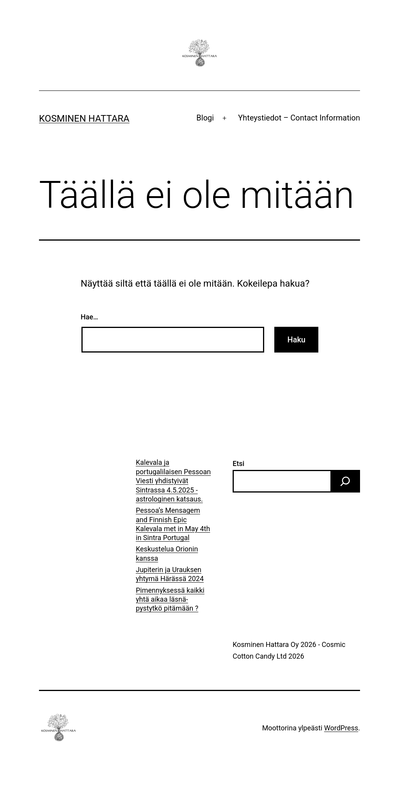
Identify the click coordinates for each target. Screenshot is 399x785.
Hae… (89, 317)
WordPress (341, 728)
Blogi (205, 117)
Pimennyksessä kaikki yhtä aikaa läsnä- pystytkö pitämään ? (170, 599)
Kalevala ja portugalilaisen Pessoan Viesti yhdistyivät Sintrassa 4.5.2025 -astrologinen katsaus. (173, 480)
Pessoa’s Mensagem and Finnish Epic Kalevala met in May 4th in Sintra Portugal (173, 524)
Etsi (238, 463)
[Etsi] (345, 481)
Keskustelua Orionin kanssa (167, 553)
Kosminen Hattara (84, 118)
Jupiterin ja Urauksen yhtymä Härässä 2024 (170, 574)
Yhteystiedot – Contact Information (299, 117)
